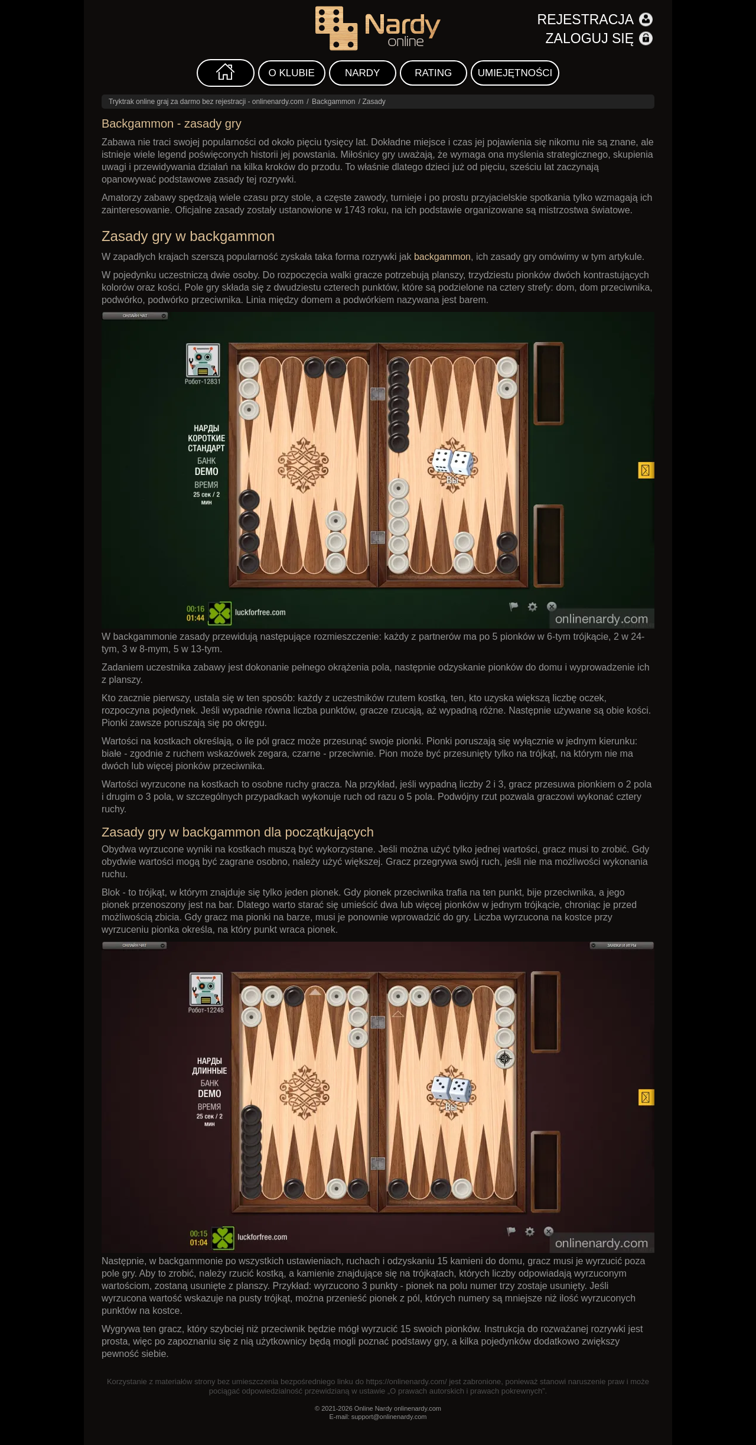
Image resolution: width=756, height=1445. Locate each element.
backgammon (442, 257)
